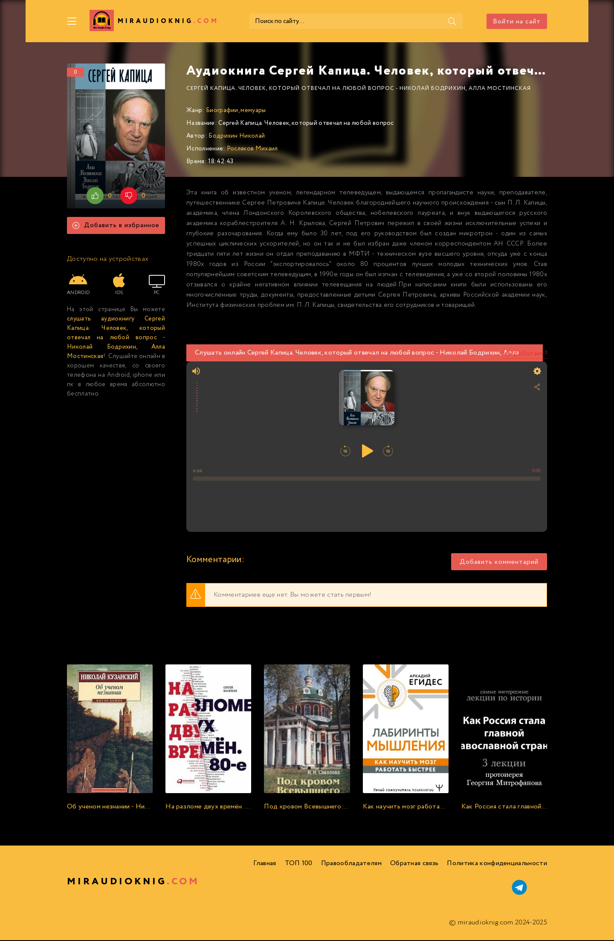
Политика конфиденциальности (497, 864)
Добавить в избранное (115, 226)
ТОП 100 (299, 864)
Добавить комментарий (499, 563)
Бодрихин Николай (237, 136)
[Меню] (72, 21)
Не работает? (524, 354)
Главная (264, 864)
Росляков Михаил (252, 149)
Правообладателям (351, 864)
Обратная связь (414, 864)
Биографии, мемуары (236, 111)
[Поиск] (434, 21)
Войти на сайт (517, 21)
